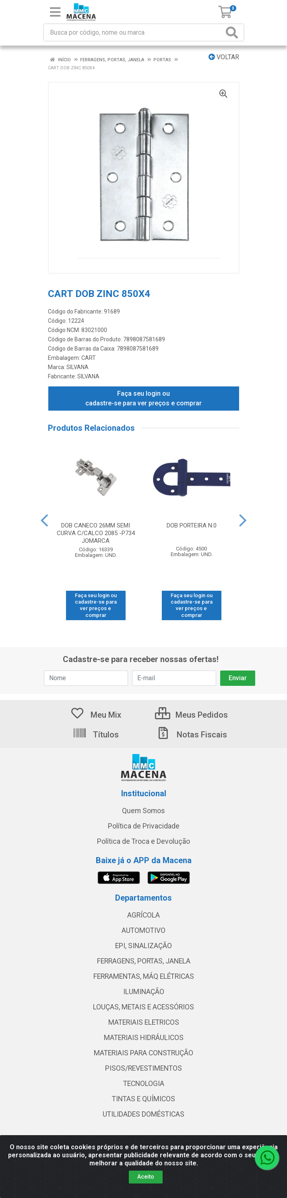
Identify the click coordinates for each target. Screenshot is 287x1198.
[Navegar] (44, 521)
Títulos (95, 734)
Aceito (145, 1176)
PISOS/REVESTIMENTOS (143, 1068)
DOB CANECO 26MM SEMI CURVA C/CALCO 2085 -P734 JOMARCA (96, 533)
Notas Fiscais (191, 734)
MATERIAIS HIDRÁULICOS (144, 1038)
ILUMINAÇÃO (143, 992)
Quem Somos (143, 811)
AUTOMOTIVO (143, 930)
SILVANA (77, 367)
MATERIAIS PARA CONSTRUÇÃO (143, 1053)
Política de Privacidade (144, 826)
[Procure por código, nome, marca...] (133, 32)
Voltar (224, 57)
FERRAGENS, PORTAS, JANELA (143, 961)
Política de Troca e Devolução (143, 841)
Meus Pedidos (191, 715)
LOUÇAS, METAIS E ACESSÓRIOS (143, 1007)
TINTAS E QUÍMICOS (143, 1099)
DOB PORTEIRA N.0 (192, 525)
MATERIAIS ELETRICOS (143, 1022)
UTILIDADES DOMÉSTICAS (143, 1114)
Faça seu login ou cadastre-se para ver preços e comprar (143, 398)
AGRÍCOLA (143, 915)
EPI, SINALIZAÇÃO (143, 946)
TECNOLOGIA (143, 1084)
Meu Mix (95, 715)
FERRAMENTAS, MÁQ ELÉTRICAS (143, 976)
